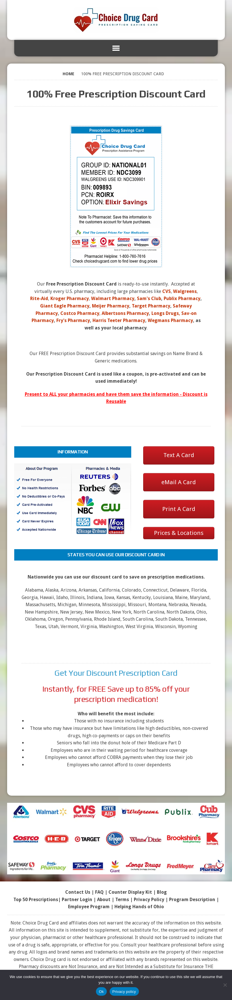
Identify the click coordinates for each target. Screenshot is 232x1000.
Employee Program (89, 906)
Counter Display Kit (130, 892)
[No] (225, 985)
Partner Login (77, 899)
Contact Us (77, 892)
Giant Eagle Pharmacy (64, 306)
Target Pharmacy (151, 306)
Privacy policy (124, 991)
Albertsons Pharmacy (125, 313)
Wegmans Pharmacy (170, 320)
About (103, 899)
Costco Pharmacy (79, 313)
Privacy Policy (149, 899)
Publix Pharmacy (182, 298)
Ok (101, 991)
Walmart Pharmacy (112, 298)
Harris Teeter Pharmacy (119, 320)
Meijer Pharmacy (110, 306)
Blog (162, 892)
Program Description (192, 899)
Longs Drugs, (165, 313)
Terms (122, 899)
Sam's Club (149, 298)
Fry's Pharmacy (73, 320)
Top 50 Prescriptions (35, 899)
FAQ (99, 892)
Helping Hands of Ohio (139, 906)
